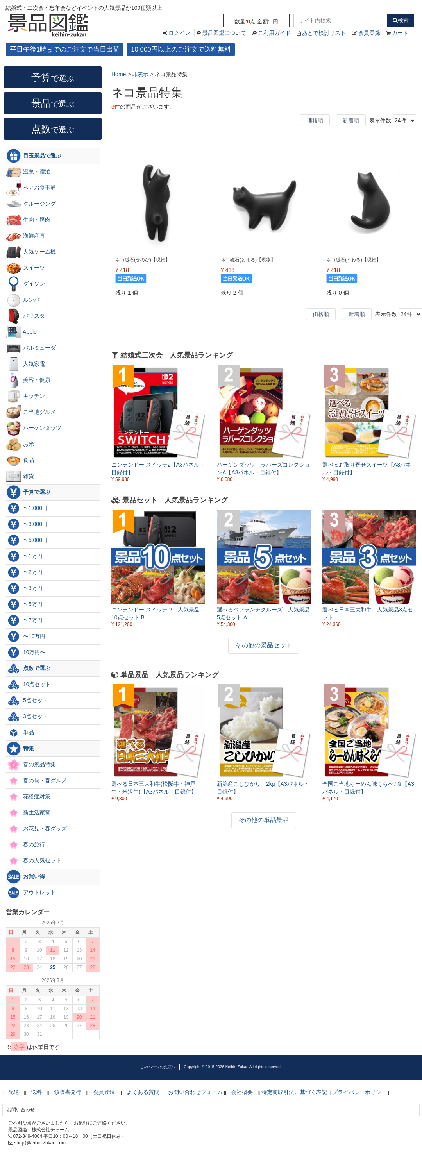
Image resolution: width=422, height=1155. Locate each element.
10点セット (28, 684)
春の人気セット (33, 861)
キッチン (25, 396)
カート (400, 33)
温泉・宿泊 (28, 172)
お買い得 (25, 877)
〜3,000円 (27, 524)
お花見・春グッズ (36, 829)
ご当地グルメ (31, 412)
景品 (52, 103)
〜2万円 (24, 572)
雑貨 (20, 476)
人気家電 (25, 364)
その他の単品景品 (264, 820)
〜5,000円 (27, 540)
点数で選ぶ (28, 668)
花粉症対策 (28, 797)
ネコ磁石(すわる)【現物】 (353, 260)
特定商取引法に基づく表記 (294, 1092)
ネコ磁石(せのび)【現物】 (142, 260)
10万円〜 (25, 652)
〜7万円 (24, 620)
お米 (20, 444)
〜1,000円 (27, 508)
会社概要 (242, 1092)
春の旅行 (25, 845)
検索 (401, 20)
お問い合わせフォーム (195, 1092)
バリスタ (25, 316)
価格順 (315, 120)
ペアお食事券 (31, 188)
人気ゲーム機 (31, 252)
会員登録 (369, 33)
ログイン (179, 33)
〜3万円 (24, 588)
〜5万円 (24, 604)
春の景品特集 (31, 764)
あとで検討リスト (324, 33)
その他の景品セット (264, 645)
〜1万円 (24, 556)
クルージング (31, 204)
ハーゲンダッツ (33, 428)
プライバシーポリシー (359, 1092)
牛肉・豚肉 (28, 220)
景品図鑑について (224, 33)
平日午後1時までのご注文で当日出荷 (65, 49)
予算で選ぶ (28, 492)
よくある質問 (143, 1092)
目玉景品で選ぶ (33, 156)
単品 (20, 732)
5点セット (27, 700)
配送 (13, 1092)
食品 (20, 460)
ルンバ (22, 300)
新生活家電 (28, 813)
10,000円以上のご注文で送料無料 (181, 49)
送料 (36, 1092)
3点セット (27, 716)
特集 (20, 748)
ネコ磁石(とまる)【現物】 (248, 260)
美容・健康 (28, 380)
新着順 (351, 120)
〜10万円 (25, 636)
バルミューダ (31, 348)
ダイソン (25, 284)
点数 (52, 128)
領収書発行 (67, 1092)
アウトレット (31, 893)
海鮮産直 (25, 236)
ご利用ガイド (274, 33)
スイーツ (25, 268)
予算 (52, 77)
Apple (21, 332)
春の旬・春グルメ (36, 780)
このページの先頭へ (157, 1067)
